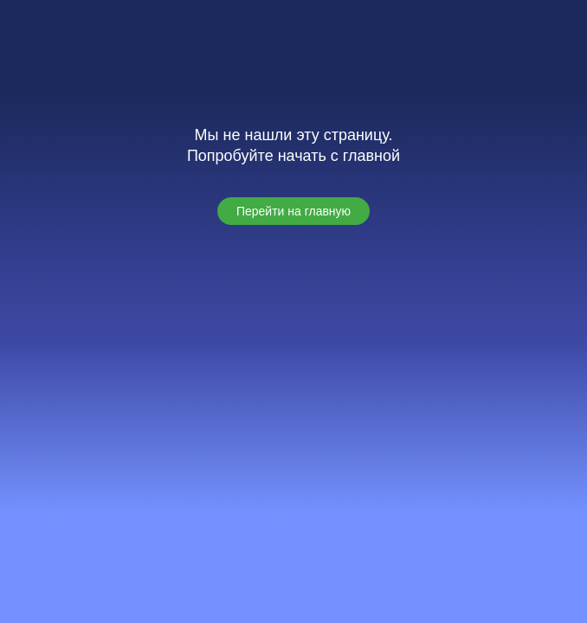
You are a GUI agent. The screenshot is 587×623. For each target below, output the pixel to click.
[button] (293, 211)
